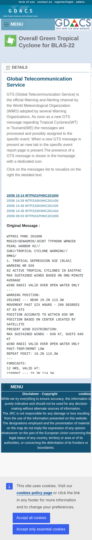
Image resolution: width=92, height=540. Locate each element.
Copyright (49, 394)
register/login (64, 1)
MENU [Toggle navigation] (13, 24)
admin (80, 1)
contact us (44, 1)
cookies (85, 394)
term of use (27, 1)
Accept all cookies (31, 518)
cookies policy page (34, 493)
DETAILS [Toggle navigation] (16, 68)
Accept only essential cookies (40, 529)
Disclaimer (30, 394)
